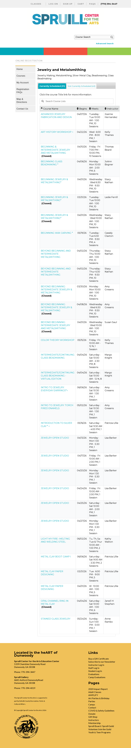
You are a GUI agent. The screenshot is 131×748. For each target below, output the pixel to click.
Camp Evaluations (96, 677)
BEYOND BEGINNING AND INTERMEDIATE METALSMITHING (56, 253)
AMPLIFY (93, 695)
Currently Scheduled (52, 86)
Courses (20, 76)
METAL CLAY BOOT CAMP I (56, 556)
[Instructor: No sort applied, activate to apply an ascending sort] (112, 108)
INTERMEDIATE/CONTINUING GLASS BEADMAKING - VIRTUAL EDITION (58, 375)
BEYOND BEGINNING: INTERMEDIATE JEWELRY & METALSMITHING (56, 289)
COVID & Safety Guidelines (101, 710)
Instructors (93, 720)
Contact (92, 707)
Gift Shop (92, 716)
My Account (22, 82)
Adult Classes (94, 692)
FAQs (92, 4)
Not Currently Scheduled (81, 86)
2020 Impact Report (98, 689)
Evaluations (93, 674)
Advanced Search (105, 44)
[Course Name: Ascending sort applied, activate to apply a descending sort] (58, 108)
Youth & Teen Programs (99, 732)
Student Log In (95, 671)
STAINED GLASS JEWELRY (55, 618)
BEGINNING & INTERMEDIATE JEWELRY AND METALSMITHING (55, 149)
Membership (94, 723)
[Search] (111, 37)
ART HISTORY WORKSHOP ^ (57, 132)
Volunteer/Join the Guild (99, 729)
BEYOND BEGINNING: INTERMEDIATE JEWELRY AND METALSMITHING (55, 325)
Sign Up (67, 4)
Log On (53, 4)
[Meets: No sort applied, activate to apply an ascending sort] (95, 108)
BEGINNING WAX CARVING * (57, 233)
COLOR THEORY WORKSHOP (57, 340)
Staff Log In (93, 668)
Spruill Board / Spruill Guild (101, 726)
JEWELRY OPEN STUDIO (55, 438)
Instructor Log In (96, 665)
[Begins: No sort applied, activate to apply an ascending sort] (82, 108)
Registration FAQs (22, 90)
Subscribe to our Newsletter (101, 661)
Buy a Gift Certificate (98, 658)
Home (19, 69)
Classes (36, 4)
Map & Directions (21, 100)
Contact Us (22, 109)
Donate (91, 713)
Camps (91, 704)
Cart (81, 4)
